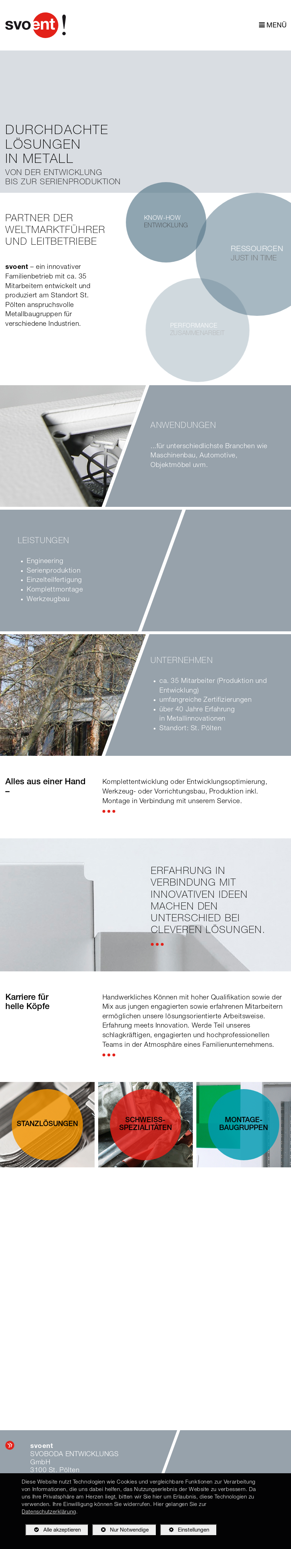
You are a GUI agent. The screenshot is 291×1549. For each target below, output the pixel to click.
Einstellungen (184, 1531)
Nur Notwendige (120, 1531)
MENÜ (273, 25)
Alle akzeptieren (52, 1530)
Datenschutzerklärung (49, 1512)
